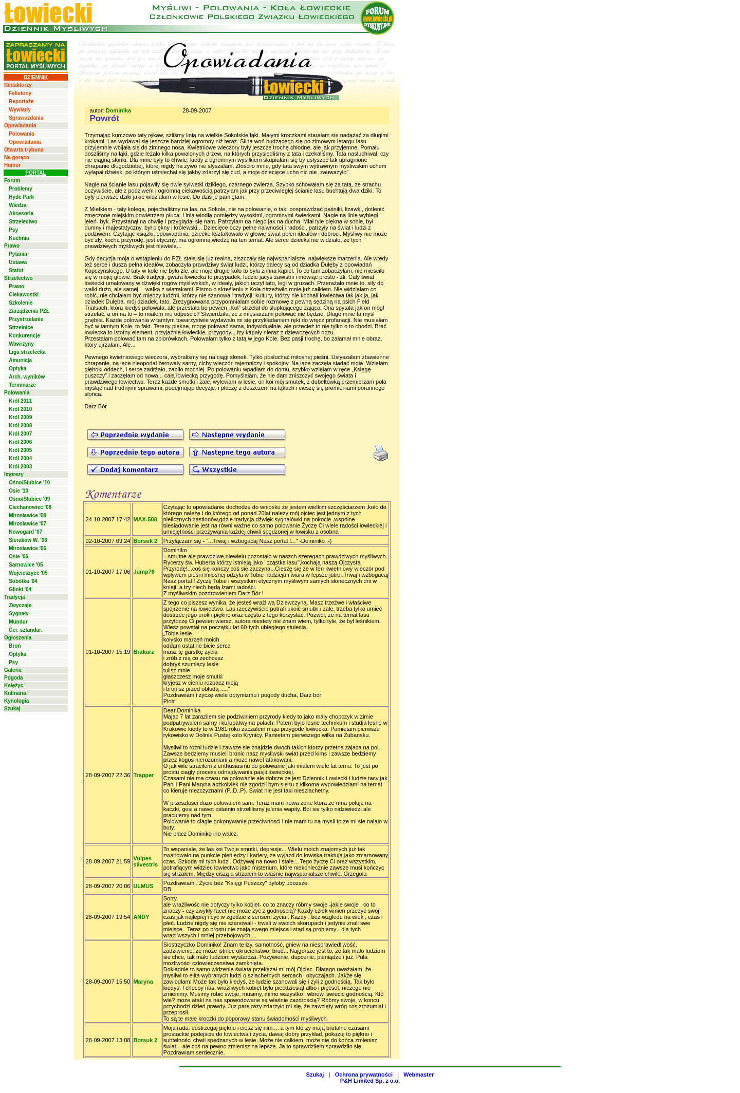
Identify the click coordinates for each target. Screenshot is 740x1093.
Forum (12, 180)
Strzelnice (21, 327)
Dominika (119, 110)
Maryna (143, 981)
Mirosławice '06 (27, 548)
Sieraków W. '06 (28, 540)
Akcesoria (21, 213)
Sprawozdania (26, 118)
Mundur (18, 622)
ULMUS (143, 886)
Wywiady (20, 109)
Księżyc (13, 685)
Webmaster (418, 1074)
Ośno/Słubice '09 (29, 499)
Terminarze (22, 385)
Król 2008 (20, 425)
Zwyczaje (20, 605)
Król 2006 (20, 442)
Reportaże (21, 101)
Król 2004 (20, 458)
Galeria (13, 670)
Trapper (143, 775)
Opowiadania (20, 125)
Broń (15, 646)
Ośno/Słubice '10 (29, 482)
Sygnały (18, 613)
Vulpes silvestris (145, 861)
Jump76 (144, 572)
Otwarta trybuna (24, 150)
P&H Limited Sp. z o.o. (370, 1081)
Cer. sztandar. (25, 630)
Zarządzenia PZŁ (29, 311)
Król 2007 (20, 434)
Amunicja (20, 360)
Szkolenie (20, 303)
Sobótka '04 (23, 581)
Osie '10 (18, 491)
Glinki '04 (20, 589)
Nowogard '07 (25, 532)
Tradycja (14, 597)
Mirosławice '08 (27, 515)
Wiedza (17, 205)
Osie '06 (18, 556)
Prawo (12, 246)
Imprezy (14, 474)
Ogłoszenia (17, 637)
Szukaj (12, 708)
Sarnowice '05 (26, 565)
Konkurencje (24, 335)
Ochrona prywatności (364, 1074)
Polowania (21, 134)
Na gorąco (16, 157)
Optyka (17, 368)
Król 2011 (20, 401)
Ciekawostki (24, 294)
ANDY (141, 917)
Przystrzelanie (26, 319)
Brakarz (143, 652)
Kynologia (16, 701)
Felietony (20, 93)
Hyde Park (21, 197)
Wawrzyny (21, 344)
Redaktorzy (18, 85)
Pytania (18, 254)
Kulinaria (15, 693)
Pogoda (13, 678)
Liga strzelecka (27, 352)
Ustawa (18, 262)
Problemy (20, 189)
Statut (16, 270)
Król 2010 (20, 409)
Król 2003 (20, 466)
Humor (12, 165)
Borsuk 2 (145, 541)
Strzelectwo (23, 221)
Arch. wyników (27, 377)
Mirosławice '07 (27, 523)
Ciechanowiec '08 (30, 507)
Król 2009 (20, 417)
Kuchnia (19, 238)
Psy (13, 230)
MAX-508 (145, 519)
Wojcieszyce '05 (28, 573)
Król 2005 (20, 450)
